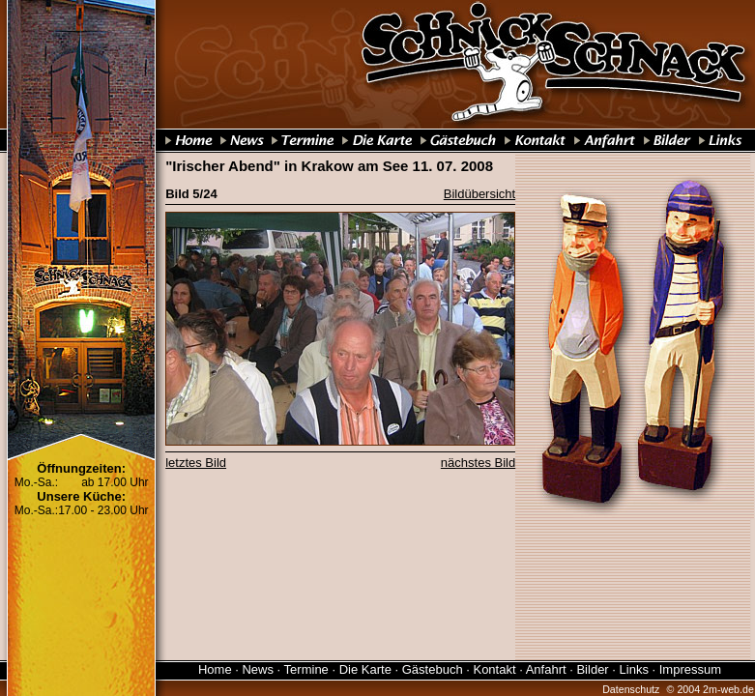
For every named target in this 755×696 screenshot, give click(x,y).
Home (215, 669)
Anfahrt (546, 669)
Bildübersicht (479, 194)
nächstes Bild (478, 462)
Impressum (690, 669)
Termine (306, 669)
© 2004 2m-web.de (710, 689)
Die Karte (365, 669)
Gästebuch (432, 669)
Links (634, 669)
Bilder (592, 669)
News (258, 669)
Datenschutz (630, 689)
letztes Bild (195, 462)
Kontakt (494, 669)
